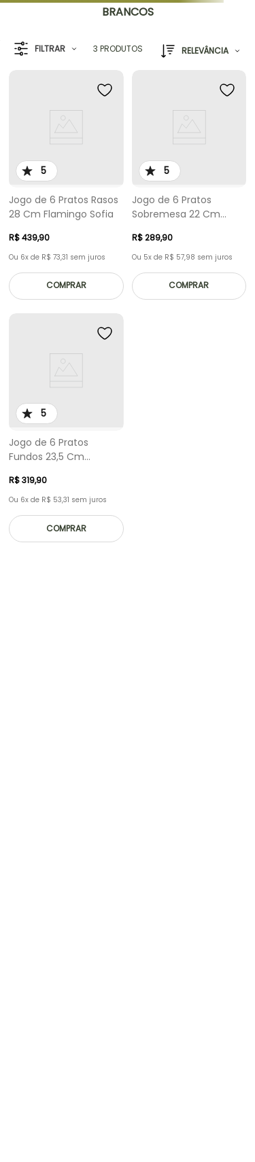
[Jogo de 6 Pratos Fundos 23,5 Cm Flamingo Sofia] (66, 431)
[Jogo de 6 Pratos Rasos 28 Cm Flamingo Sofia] (66, 188)
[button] (45, 49)
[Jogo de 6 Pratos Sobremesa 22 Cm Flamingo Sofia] (189, 188)
